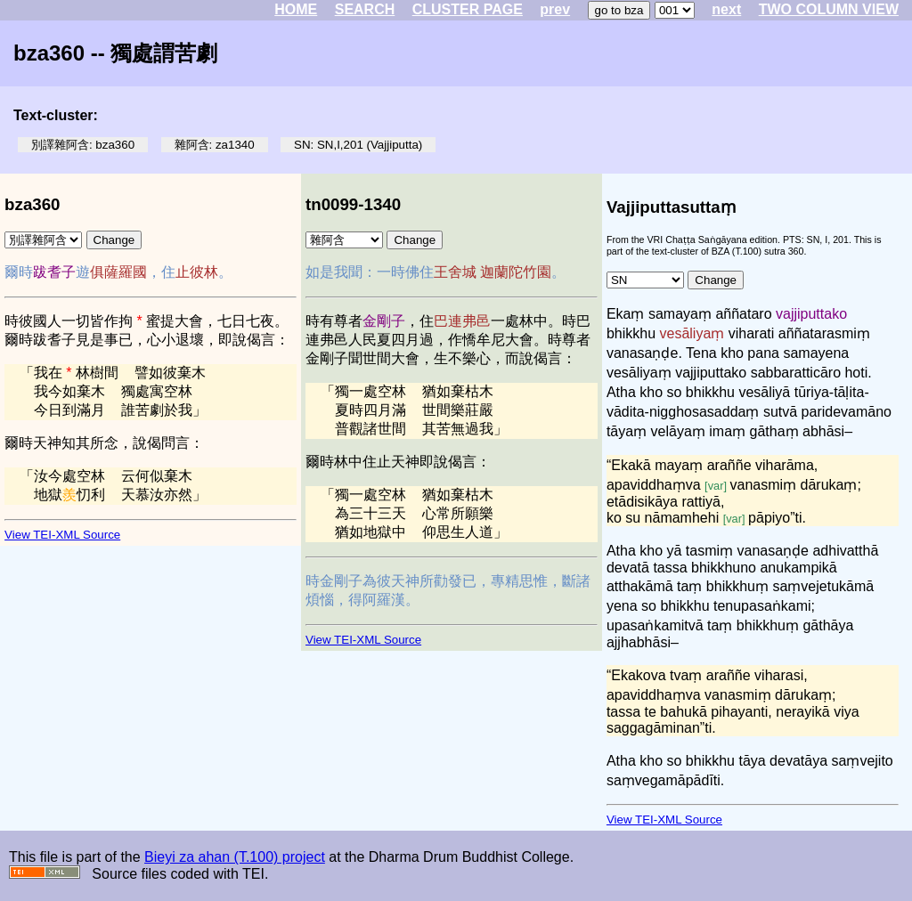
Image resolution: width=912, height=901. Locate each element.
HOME (295, 9)
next (726, 9)
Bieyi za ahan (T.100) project (234, 856)
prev (555, 9)
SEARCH (365, 9)
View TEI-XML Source (62, 534)
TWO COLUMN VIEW (829, 9)
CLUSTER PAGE (467, 9)
